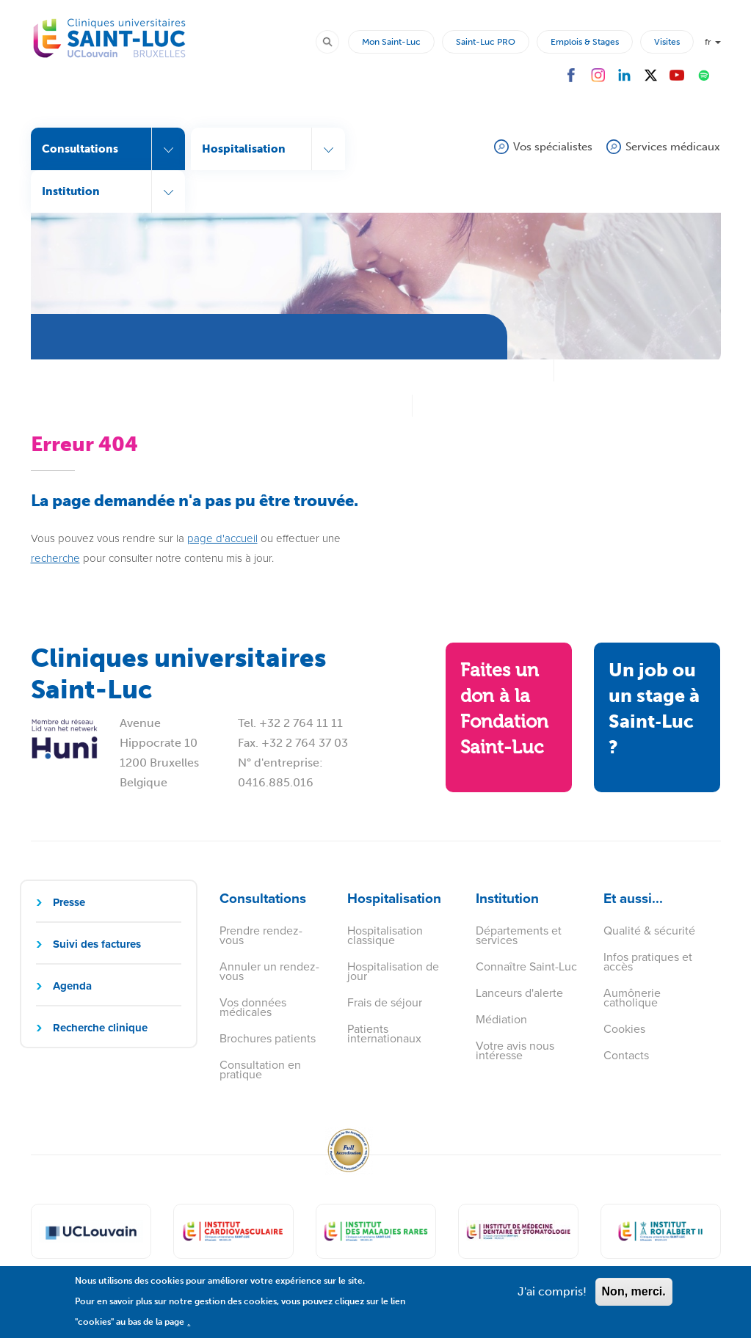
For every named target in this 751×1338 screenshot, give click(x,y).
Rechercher (334, 41)
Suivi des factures (97, 944)
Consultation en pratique (260, 1069)
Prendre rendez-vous (261, 935)
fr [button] (713, 42)
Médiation (501, 1019)
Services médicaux (672, 146)
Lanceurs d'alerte (519, 992)
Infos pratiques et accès (647, 961)
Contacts (626, 1055)
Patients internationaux (384, 1033)
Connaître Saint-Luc (526, 966)
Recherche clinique (100, 1028)
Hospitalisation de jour (393, 971)
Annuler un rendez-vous (269, 971)
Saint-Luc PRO (485, 42)
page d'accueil (222, 538)
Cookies (624, 1028)
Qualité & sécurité (649, 930)
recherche (55, 558)
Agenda (72, 986)
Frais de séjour (384, 1002)
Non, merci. (634, 1298)
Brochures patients (268, 1038)
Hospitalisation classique (385, 935)
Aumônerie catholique (632, 997)
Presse (69, 902)
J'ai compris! (552, 1298)
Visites (667, 42)
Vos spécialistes (552, 146)
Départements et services (519, 935)
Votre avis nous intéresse (515, 1050)
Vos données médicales (253, 1007)
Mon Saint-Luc (391, 42)
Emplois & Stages (585, 42)
